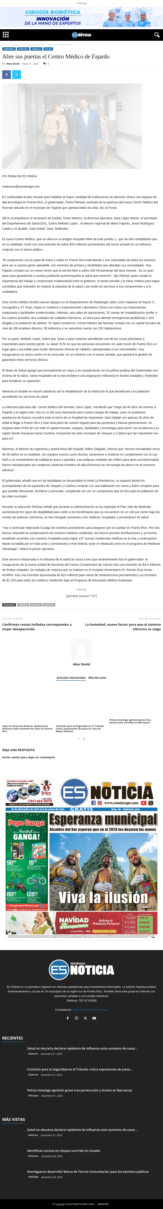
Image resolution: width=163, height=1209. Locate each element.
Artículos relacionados (71, 678)
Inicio (5, 44)
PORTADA (23, 49)
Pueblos (36, 49)
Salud (48, 49)
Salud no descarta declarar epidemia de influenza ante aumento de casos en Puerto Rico (27, 728)
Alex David (13, 63)
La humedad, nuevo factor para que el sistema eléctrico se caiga (123, 626)
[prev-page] (79, 738)
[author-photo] (81, 649)
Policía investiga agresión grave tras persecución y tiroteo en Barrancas (130, 721)
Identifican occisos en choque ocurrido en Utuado (63, 1151)
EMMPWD (103, 1204)
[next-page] (84, 738)
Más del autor (97, 678)
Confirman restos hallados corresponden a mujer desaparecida (37, 626)
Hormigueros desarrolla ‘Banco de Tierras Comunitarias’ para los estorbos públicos (88, 1172)
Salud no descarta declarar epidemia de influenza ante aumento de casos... (82, 1048)
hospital (36, 604)
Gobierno (16, 44)
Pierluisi (49, 604)
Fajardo (23, 604)
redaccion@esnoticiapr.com (90, 1009)
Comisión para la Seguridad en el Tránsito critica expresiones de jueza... (79, 1069)
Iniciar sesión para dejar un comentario (28, 757)
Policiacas (33, 1095)
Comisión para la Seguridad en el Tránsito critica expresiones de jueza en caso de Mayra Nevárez (80, 728)
